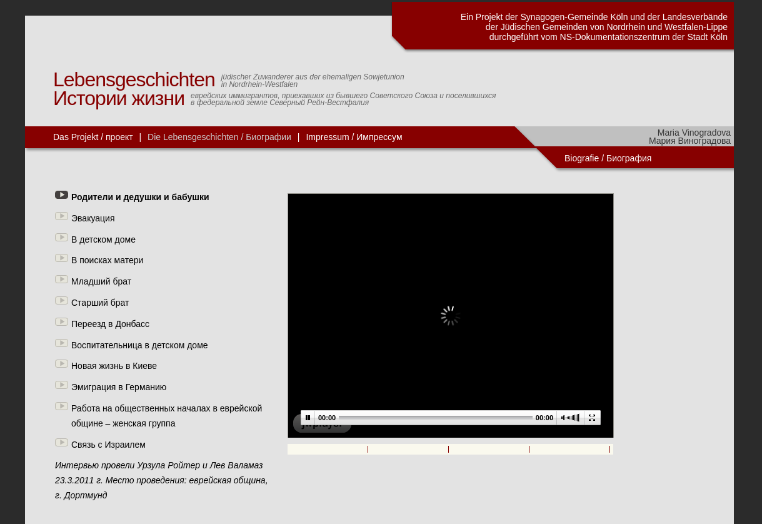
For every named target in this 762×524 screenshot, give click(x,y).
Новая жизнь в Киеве (114, 366)
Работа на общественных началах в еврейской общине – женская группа (166, 415)
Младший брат (101, 281)
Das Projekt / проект (93, 137)
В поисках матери (107, 260)
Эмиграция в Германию (118, 387)
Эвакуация (92, 218)
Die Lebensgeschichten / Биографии (219, 137)
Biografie (581, 158)
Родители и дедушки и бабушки (140, 197)
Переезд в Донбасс (110, 324)
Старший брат (100, 303)
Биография (630, 158)
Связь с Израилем (108, 445)
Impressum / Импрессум (354, 137)
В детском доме (103, 239)
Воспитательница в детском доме (139, 345)
